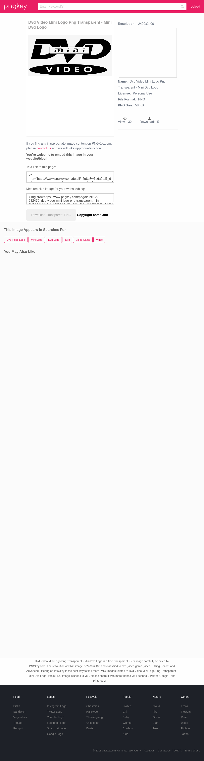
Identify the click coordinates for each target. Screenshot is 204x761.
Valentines (92, 722)
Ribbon (185, 728)
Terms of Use (192, 750)
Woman (127, 722)
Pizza (16, 706)
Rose (184, 717)
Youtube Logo (55, 717)
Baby (126, 717)
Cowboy (128, 728)
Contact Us (164, 750)
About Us (149, 750)
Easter (90, 728)
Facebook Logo (56, 722)
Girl (125, 711)
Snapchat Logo (56, 728)
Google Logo (55, 734)
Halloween (92, 711)
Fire (155, 711)
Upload (195, 6)
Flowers (186, 711)
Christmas (92, 706)
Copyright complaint (92, 215)
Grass (156, 717)
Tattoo (184, 734)
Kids (125, 734)
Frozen (127, 706)
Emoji (184, 706)
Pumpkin (18, 728)
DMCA (177, 750)
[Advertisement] (89, 106)
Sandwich (19, 711)
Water (184, 722)
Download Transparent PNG (51, 215)
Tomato (18, 722)
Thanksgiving (94, 717)
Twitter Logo (54, 711)
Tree (155, 728)
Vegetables (20, 717)
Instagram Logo (56, 706)
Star (155, 722)
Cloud (156, 706)
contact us (44, 148)
